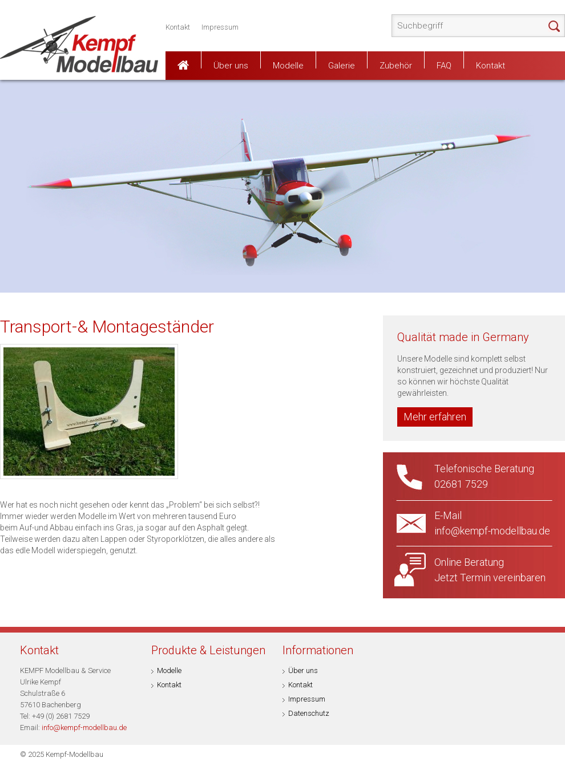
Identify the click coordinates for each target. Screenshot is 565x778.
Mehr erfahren (434, 417)
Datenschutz (308, 713)
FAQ (444, 64)
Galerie (341, 64)
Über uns (230, 64)
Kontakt (178, 27)
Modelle (288, 64)
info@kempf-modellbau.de (84, 727)
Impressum (220, 27)
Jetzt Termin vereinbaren (490, 578)
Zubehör (396, 64)
